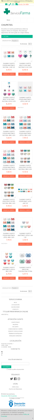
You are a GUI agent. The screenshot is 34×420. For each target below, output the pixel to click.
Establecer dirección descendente (20, 40)
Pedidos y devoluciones (15, 331)
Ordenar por (6, 40)
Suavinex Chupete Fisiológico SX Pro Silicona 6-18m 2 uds (25, 167)
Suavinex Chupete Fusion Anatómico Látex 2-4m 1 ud (25, 99)
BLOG (15, 302)
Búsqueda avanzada (15, 335)
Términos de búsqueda (15, 333)
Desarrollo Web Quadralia (9, 396)
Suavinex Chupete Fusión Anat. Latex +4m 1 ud (25, 201)
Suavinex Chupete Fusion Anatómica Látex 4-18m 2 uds (25, 133)
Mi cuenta (15, 326)
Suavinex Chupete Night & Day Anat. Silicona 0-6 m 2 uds (25, 65)
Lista (30, 40)
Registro (15, 324)
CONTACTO (15, 309)
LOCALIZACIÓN (15, 304)
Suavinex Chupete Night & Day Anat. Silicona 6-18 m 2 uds (9, 99)
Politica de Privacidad (15, 389)
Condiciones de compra (15, 329)
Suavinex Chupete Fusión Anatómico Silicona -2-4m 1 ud (9, 65)
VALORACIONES (15, 307)
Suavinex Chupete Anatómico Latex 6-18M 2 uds (8, 269)
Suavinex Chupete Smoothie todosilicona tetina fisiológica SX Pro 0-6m (25, 271)
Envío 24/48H (22, 4)
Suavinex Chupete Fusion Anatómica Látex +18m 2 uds (9, 235)
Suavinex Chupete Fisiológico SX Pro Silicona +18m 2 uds (8, 201)
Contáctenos (15, 322)
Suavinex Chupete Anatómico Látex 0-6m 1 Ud (25, 235)
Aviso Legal (15, 387)
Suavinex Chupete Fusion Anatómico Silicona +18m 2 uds (8, 133)
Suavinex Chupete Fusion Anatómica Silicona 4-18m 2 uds (8, 167)
